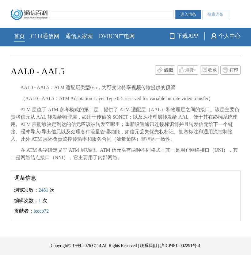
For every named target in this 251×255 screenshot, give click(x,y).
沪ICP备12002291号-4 (180, 245)
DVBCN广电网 (117, 36)
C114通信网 (45, 36)
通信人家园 (79, 36)
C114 (96, 245)
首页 (19, 36)
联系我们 (148, 245)
